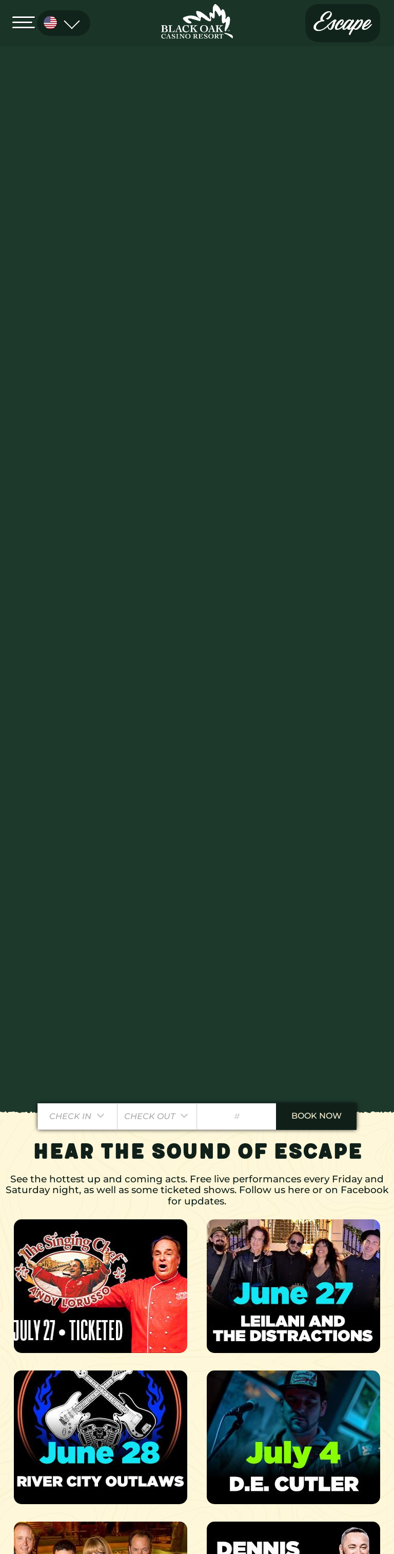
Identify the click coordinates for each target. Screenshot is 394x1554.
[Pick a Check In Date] (77, 1116)
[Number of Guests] (237, 1116)
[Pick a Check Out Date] (157, 1116)
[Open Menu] (26, 21)
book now (316, 1116)
